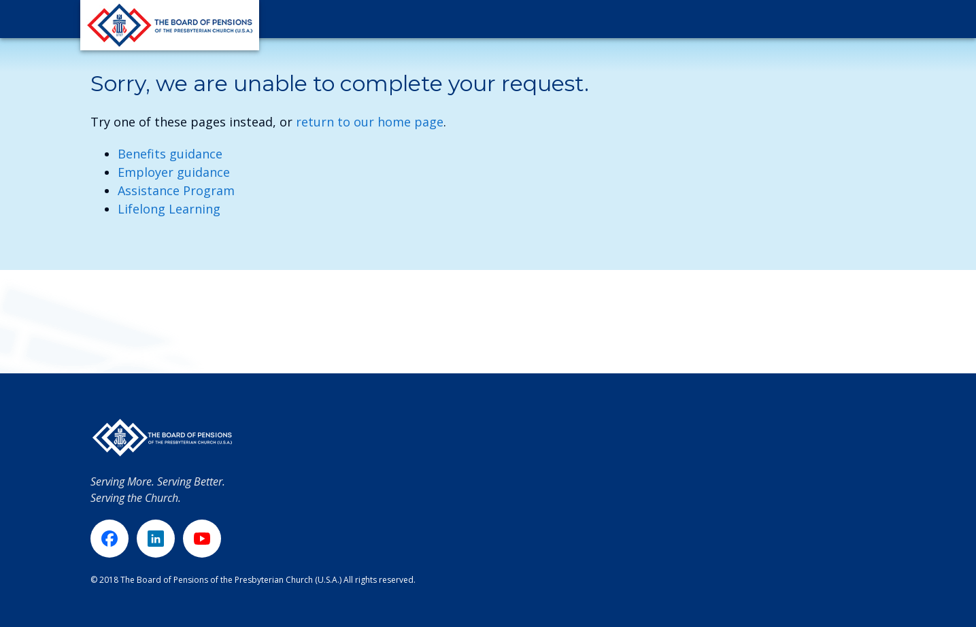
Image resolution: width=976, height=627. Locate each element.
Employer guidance (174, 172)
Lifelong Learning (169, 209)
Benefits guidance (170, 154)
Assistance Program (176, 190)
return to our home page (369, 122)
